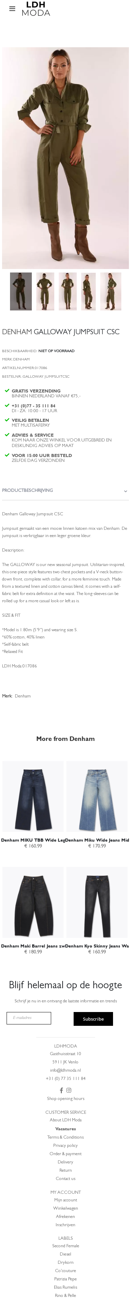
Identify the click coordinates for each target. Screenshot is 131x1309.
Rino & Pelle (65, 1296)
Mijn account (65, 1200)
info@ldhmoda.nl (65, 1071)
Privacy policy (65, 1146)
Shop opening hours (65, 1099)
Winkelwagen (65, 1209)
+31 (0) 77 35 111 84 (66, 1079)
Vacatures (65, 1128)
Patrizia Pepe (65, 1279)
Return (65, 1171)
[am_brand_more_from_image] (33, 793)
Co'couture (65, 1271)
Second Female (65, 1246)
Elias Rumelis (65, 1288)
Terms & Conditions (65, 1138)
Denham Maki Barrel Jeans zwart (36, 946)
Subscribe (93, 1019)
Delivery (65, 1162)
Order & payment (65, 1154)
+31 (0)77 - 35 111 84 (33, 405)
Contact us (65, 1179)
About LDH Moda (66, 1120)
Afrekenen (65, 1217)
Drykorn (66, 1263)
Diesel (65, 1254)
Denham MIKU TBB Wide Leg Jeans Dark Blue (51, 840)
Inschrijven (65, 1225)
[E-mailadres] (29, 1018)
